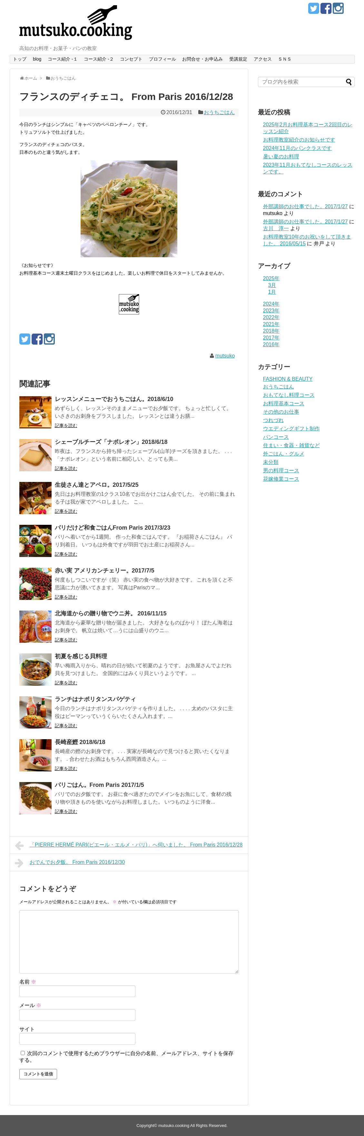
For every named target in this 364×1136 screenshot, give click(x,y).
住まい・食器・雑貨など (291, 445)
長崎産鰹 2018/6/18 (80, 742)
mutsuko (225, 355)
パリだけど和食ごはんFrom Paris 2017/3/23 (113, 527)
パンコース (276, 437)
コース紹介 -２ (99, 59)
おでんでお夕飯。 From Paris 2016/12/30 (70, 863)
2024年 (271, 304)
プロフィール (162, 59)
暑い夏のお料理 (281, 156)
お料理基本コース (283, 403)
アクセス (263, 59)
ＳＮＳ (284, 59)
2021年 (271, 324)
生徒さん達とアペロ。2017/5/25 (97, 485)
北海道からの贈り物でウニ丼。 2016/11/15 (111, 613)
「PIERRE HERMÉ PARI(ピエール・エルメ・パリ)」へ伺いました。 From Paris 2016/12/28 (129, 845)
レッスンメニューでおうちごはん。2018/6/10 (114, 399)
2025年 (271, 278)
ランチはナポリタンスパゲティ (95, 699)
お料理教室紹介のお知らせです (299, 139)
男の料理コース (281, 470)
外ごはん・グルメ (283, 453)
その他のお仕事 (281, 412)
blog (37, 59)
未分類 (271, 462)
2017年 (271, 337)
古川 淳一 (276, 228)
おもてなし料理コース (289, 395)
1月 (272, 292)
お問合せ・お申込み (202, 59)
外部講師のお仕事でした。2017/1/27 (305, 206)
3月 (272, 285)
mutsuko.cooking (173, 1125)
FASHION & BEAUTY (288, 379)
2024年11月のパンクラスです (297, 148)
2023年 (271, 310)
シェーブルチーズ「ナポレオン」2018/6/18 (111, 442)
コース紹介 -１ (63, 59)
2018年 (271, 331)
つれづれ (273, 420)
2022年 (271, 317)
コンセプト (131, 59)
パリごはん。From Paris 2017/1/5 (99, 785)
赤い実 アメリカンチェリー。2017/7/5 (104, 570)
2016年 (271, 344)
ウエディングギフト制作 (291, 428)
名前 (27, 981)
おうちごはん (219, 112)
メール (30, 1005)
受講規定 (238, 59)
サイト (27, 1029)
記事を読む (66, 425)
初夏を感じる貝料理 (81, 656)
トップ (19, 59)
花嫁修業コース (281, 479)
